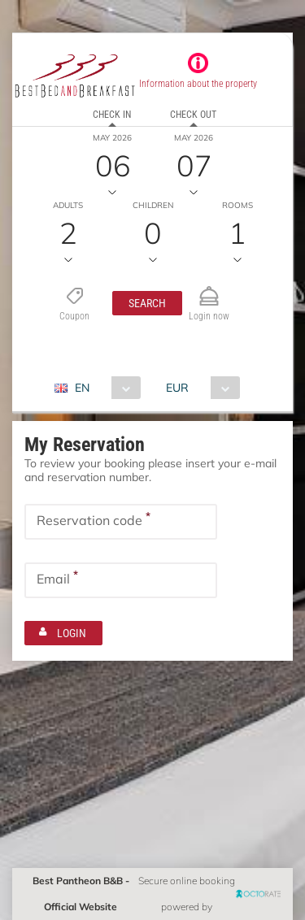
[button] (147, 303)
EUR (177, 387)
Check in (112, 114)
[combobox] (104, 387)
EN (82, 387)
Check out (193, 114)
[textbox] (120, 522)
